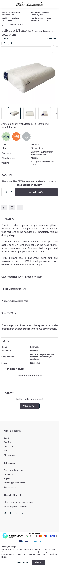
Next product (51, 38)
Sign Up (7, 442)
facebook (5, 513)
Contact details (10, 487)
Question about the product (12, 207)
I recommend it (20, 207)
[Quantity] (6, 192)
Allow (37, 562)
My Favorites (9, 455)
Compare (4, 207)
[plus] (11, 191)
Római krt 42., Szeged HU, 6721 (20, 502)
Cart (6, 450)
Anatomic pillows (16, 25)
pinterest (10, 513)
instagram (16, 513)
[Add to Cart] (36, 192)
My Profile (8, 446)
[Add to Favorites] (53, 46)
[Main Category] (2, 25)
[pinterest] (11, 43)
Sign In (7, 438)
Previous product (9, 38)
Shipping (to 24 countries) (15, 482)
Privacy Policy (9, 474)
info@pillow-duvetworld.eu (18, 506)
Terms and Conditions (13, 470)
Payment (8, 478)
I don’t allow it (22, 562)
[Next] (56, 113)
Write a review (28, 406)
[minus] (11, 193)
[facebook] (4, 43)
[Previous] (3, 113)
